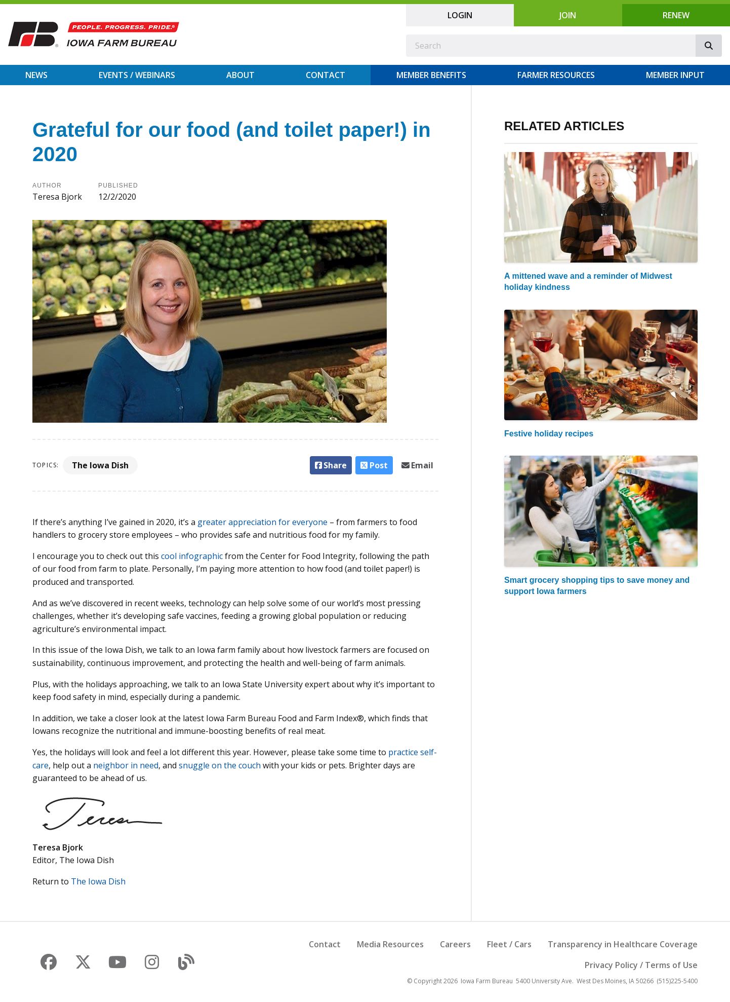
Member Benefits (431, 75)
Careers (455, 944)
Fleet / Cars (509, 944)
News (36, 75)
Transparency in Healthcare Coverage (623, 944)
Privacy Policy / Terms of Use (641, 965)
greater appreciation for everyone (262, 522)
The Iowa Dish (100, 465)
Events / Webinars (137, 75)
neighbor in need (125, 765)
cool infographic (192, 556)
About (240, 75)
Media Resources (390, 944)
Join (567, 15)
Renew (676, 15)
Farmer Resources (556, 75)
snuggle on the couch (220, 765)
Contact (325, 75)
